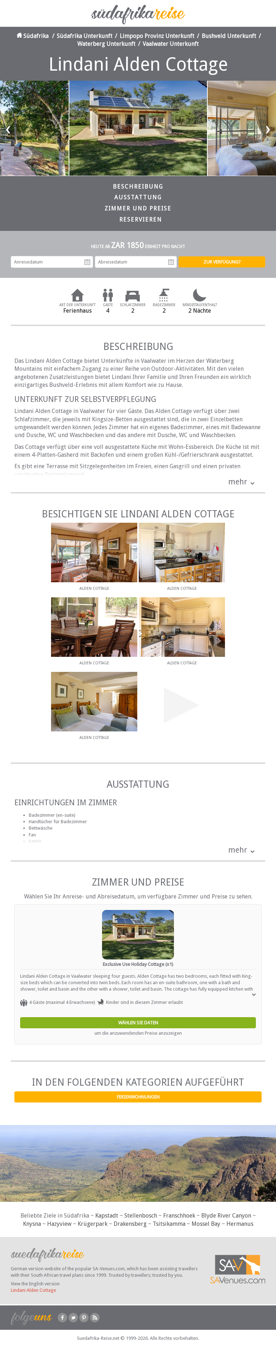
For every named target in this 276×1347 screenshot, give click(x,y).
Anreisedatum (87, 262)
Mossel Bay (206, 1223)
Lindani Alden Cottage (33, 1290)
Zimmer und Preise (138, 208)
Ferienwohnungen (138, 1097)
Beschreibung (138, 186)
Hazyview (59, 1223)
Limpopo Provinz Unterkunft (157, 36)
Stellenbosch (140, 1215)
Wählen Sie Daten (138, 1022)
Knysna (32, 1223)
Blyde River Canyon (226, 1215)
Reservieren (140, 219)
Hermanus (239, 1223)
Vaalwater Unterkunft (171, 44)
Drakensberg (130, 1223)
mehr (237, 481)
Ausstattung (138, 197)
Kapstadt (106, 1215)
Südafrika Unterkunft (84, 36)
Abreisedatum (171, 262)
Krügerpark (92, 1223)
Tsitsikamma (169, 1223)
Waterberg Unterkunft (106, 44)
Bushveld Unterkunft (229, 36)
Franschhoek (179, 1215)
